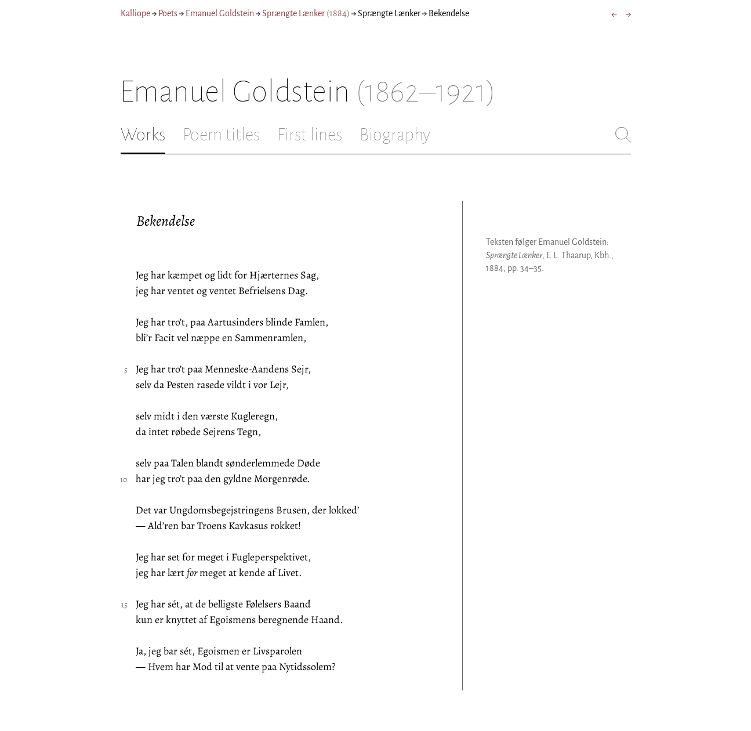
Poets (167, 13)
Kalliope (135, 13)
